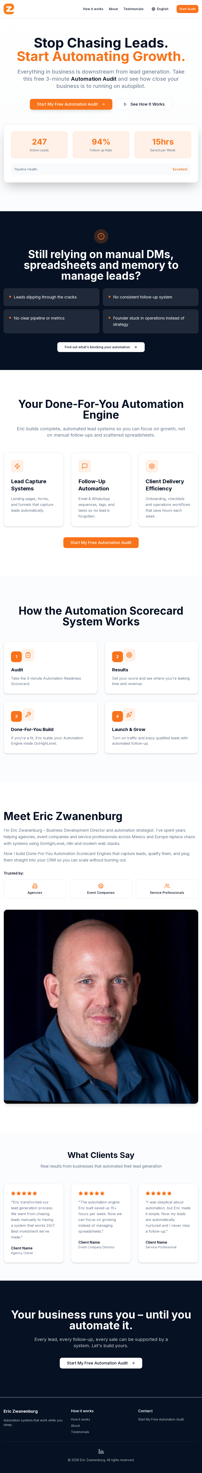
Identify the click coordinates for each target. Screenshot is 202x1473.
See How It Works (144, 104)
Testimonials (133, 9)
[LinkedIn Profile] (101, 1451)
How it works (93, 9)
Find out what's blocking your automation (101, 347)
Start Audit (187, 9)
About (113, 9)
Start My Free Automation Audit (71, 104)
